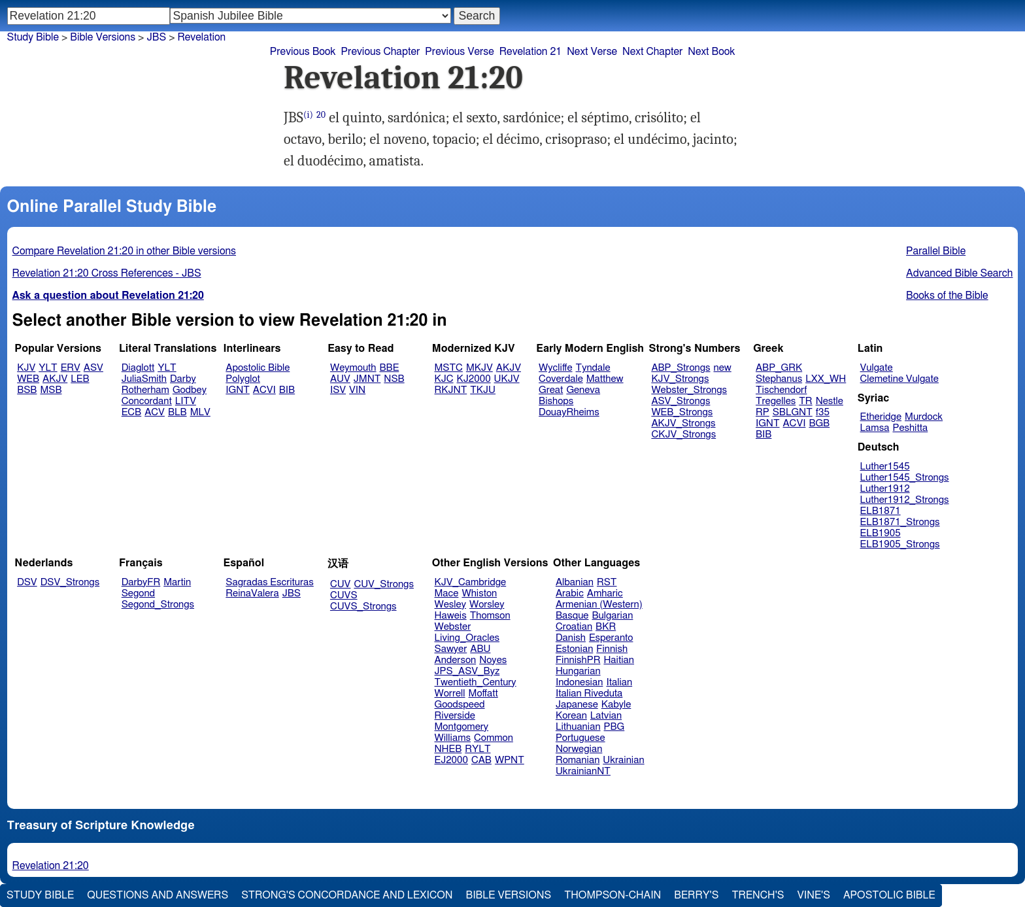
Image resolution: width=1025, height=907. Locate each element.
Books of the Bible (947, 295)
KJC (444, 379)
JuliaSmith (144, 379)
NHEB (448, 749)
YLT (48, 368)
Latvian (606, 716)
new (722, 368)
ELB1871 (880, 511)
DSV (27, 582)
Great (551, 390)
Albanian (575, 582)
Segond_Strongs (158, 604)
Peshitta (910, 428)
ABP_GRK (779, 368)
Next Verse (592, 51)
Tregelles (776, 401)
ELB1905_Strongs (900, 544)
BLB (177, 412)
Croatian (574, 627)
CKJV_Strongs (683, 434)
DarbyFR (141, 582)
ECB (131, 412)
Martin (177, 582)
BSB (27, 390)
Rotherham (145, 390)
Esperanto (611, 638)
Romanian (577, 760)
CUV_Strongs (383, 584)
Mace (447, 593)
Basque (572, 616)
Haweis (451, 616)
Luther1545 (885, 466)
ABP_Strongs (680, 368)
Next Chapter (652, 51)
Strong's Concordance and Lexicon (346, 895)
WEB (28, 379)
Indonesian (579, 682)
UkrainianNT (583, 771)
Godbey (190, 390)
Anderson (456, 660)
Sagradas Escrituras (269, 582)
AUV (340, 379)
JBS (291, 593)
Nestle (829, 401)
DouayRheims (569, 412)
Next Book (711, 51)
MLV (200, 412)
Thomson (490, 616)
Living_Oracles (467, 638)
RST (607, 582)
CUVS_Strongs (363, 606)
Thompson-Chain (612, 895)
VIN (357, 390)
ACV (154, 412)
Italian (619, 682)
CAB (481, 760)
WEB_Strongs (682, 412)
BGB (819, 423)
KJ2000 (474, 379)
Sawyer (451, 649)
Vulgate (876, 368)
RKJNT (451, 390)
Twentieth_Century (475, 682)
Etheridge (880, 417)
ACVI (264, 390)
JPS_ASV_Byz (467, 671)
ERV (70, 368)
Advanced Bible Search (959, 273)
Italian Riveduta (589, 693)
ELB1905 (880, 533)
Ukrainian (623, 760)
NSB (394, 379)
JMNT (367, 379)
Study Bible (33, 37)
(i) (308, 114)
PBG (614, 727)
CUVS (344, 595)
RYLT (477, 749)
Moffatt (483, 693)
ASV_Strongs (680, 401)
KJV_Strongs (680, 379)
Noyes (493, 660)
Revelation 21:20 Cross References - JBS (106, 273)
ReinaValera (252, 593)
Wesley (450, 604)
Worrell (450, 693)
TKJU (483, 390)
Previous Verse (459, 51)
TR (805, 401)
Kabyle (616, 705)
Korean (571, 716)
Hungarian (578, 671)
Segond (138, 593)
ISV (338, 390)
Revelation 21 (530, 51)
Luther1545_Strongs (904, 478)
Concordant (147, 401)
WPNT (509, 760)
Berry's (696, 895)
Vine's (814, 895)
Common (493, 738)
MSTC (449, 368)
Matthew (605, 379)
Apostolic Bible (889, 895)
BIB (287, 390)
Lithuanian (578, 727)
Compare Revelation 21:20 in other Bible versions (124, 251)
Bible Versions (102, 37)
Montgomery (462, 727)
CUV (340, 584)
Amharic (605, 593)
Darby (183, 379)
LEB (80, 379)
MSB (50, 390)
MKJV (479, 368)
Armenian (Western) (599, 604)
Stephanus (779, 379)
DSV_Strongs (70, 582)
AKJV (54, 379)
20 (321, 114)
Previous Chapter (380, 51)
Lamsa (875, 428)
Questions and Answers (157, 895)
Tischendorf (781, 390)
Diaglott (138, 368)
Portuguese (580, 738)
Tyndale (593, 368)
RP (762, 412)
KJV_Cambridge (471, 582)
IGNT (238, 390)
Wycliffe (555, 368)
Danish (571, 638)
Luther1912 (885, 489)
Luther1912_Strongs (904, 500)
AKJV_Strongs (683, 423)
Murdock (924, 417)
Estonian (574, 649)
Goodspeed (460, 705)
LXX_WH (825, 379)
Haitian (618, 660)
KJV (26, 368)
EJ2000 (451, 760)
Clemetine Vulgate (899, 379)
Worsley (486, 604)
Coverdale (561, 379)
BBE (389, 368)
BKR (606, 627)
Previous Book (303, 51)
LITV (185, 401)
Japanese (577, 705)
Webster (453, 627)
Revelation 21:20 (50, 866)
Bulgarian (612, 616)
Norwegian (579, 749)
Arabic (570, 593)
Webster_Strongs (689, 390)
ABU (480, 649)
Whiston (479, 593)
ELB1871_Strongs (900, 522)
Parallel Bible (936, 251)
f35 (823, 412)
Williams (453, 738)
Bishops (556, 401)
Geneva (583, 390)
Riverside (455, 716)
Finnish (612, 649)
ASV (93, 368)
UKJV (507, 379)
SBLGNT (793, 412)
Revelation (202, 37)
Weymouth (353, 368)
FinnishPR (578, 660)
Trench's (757, 895)
